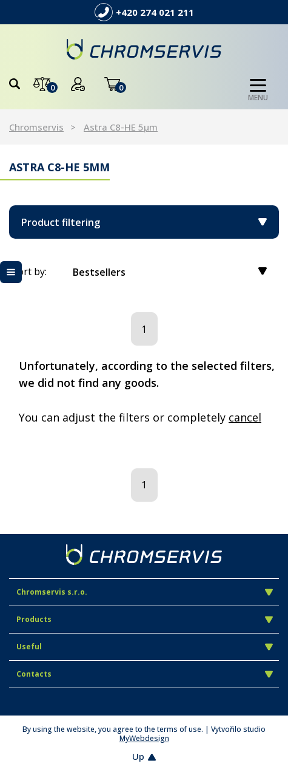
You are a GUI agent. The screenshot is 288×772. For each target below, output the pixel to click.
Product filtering (144, 222)
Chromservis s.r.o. (144, 592)
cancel (245, 417)
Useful (144, 646)
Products (144, 619)
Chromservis (36, 127)
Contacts (144, 674)
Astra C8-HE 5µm (121, 127)
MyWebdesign (144, 738)
